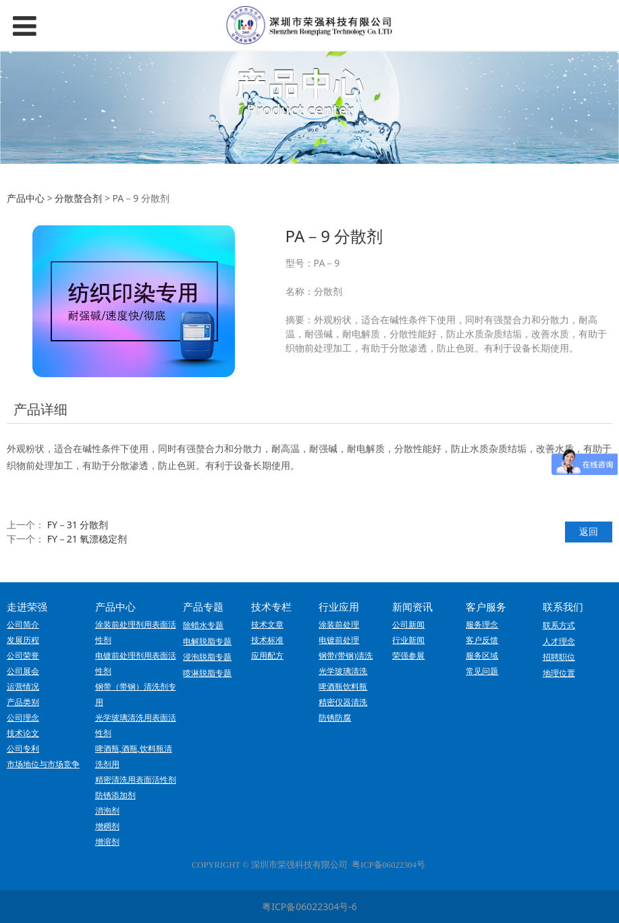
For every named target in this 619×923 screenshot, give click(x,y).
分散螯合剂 (78, 198)
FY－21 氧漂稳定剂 (87, 538)
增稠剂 (107, 826)
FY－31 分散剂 (78, 524)
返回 (588, 531)
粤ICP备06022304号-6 (309, 906)
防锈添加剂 (115, 795)
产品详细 (41, 409)
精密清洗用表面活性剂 (135, 780)
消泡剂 (107, 811)
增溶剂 (107, 842)
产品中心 (26, 198)
